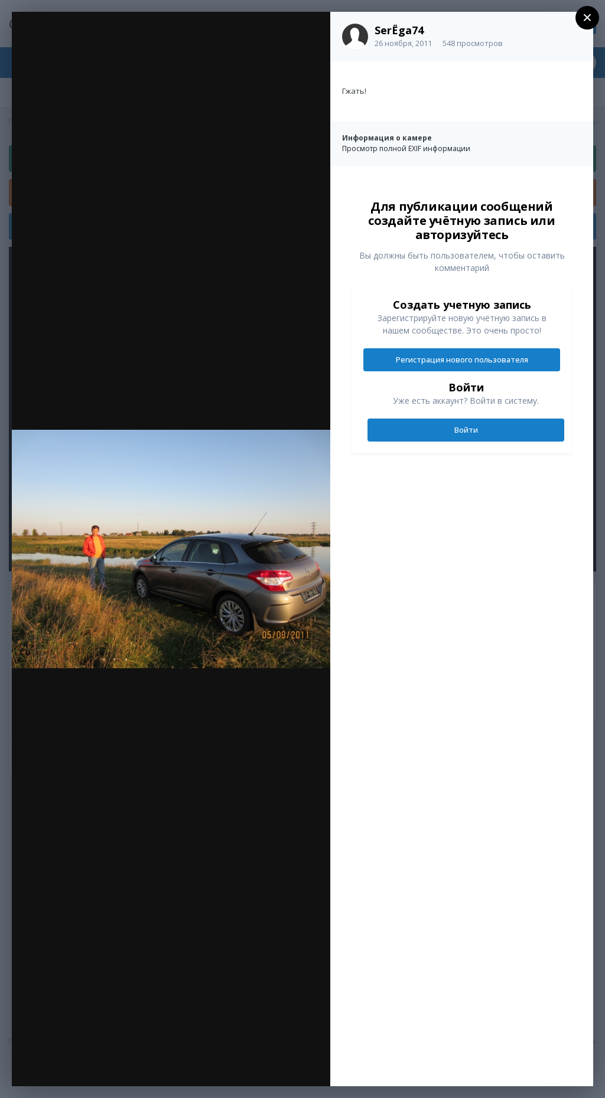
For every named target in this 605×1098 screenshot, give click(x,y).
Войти (466, 429)
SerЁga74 (399, 30)
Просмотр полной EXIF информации (406, 148)
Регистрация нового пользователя (462, 359)
